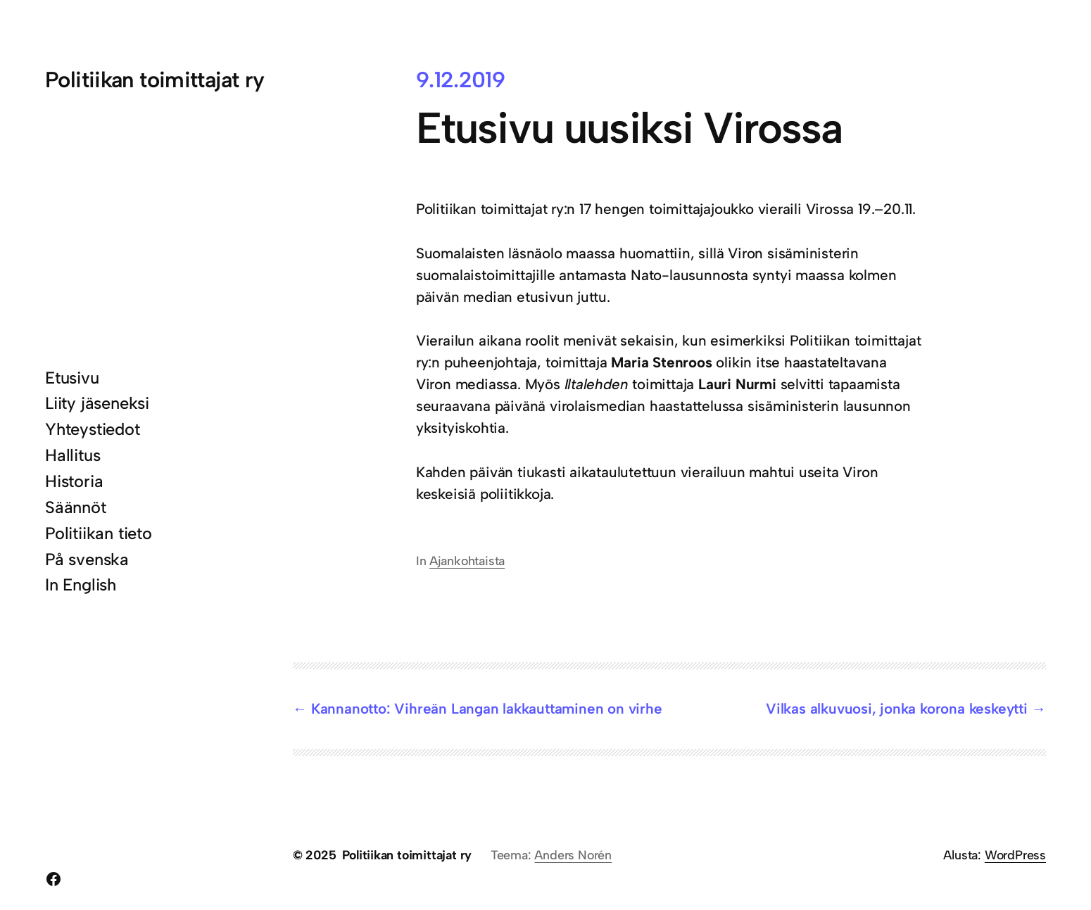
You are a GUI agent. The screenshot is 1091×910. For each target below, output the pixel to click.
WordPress (1015, 854)
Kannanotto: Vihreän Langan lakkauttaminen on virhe (486, 708)
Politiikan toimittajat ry (154, 79)
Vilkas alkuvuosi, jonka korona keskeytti (897, 708)
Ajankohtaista (467, 560)
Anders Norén (573, 854)
